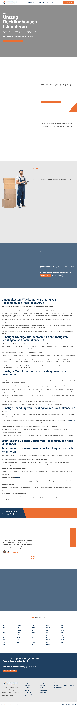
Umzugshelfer (17, 478)
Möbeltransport (9, 379)
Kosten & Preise (50, 2)
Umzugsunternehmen (31, 2)
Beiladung (7, 413)
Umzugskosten (53, 331)
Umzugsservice (41, 2)
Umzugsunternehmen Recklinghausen (8, 705)
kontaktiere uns (30, 367)
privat (13, 349)
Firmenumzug (26, 349)
